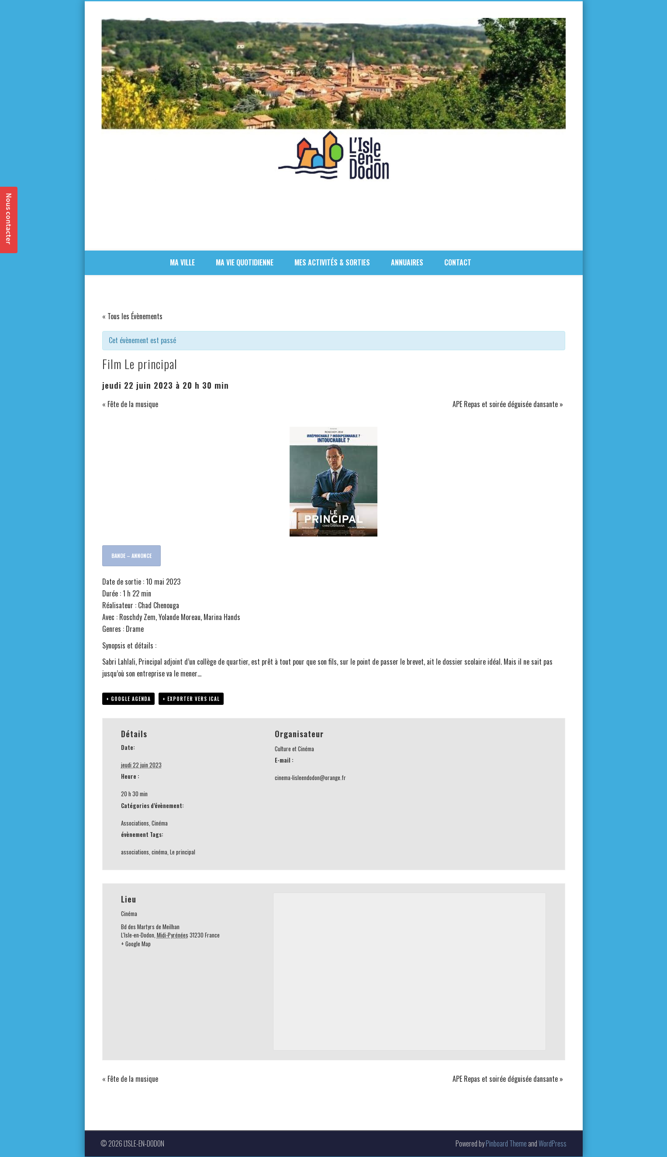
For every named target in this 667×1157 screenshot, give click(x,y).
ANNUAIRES (407, 262)
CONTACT (457, 262)
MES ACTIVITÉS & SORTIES (332, 262)
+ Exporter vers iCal (191, 699)
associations (135, 852)
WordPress (553, 1144)
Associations (135, 823)
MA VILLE (182, 262)
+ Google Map (136, 944)
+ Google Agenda (128, 699)
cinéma (159, 852)
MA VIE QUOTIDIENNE (244, 262)
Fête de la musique (130, 404)
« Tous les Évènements (132, 316)
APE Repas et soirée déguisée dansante (508, 404)
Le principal (182, 852)
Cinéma (160, 823)
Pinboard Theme (506, 1144)
